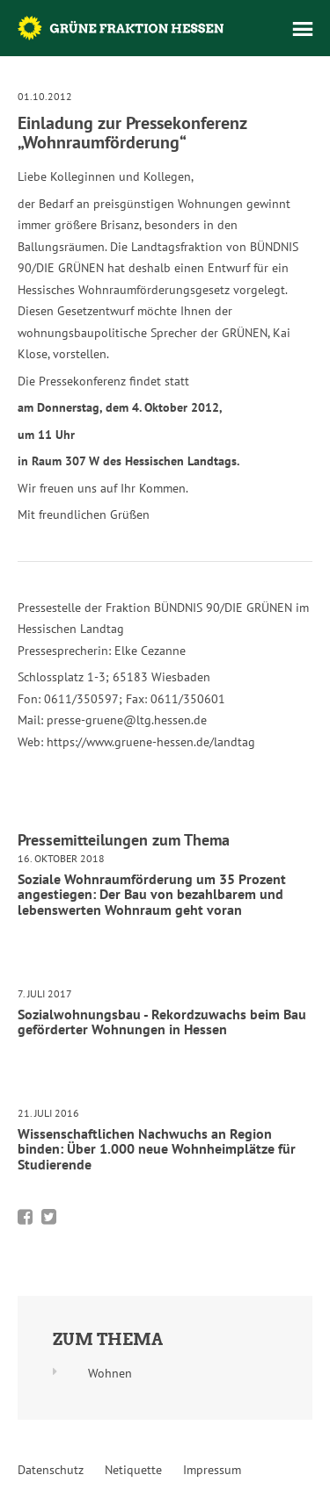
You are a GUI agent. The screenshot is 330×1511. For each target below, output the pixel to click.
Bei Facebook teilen (25, 1217)
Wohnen (110, 1373)
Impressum (212, 1470)
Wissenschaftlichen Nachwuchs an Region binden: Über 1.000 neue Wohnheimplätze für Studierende (157, 1149)
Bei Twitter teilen (48, 1217)
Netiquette (133, 1470)
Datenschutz (51, 1470)
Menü (302, 29)
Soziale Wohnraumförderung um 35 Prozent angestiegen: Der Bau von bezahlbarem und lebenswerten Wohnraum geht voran (152, 894)
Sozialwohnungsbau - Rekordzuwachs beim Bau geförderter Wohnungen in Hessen (162, 1022)
